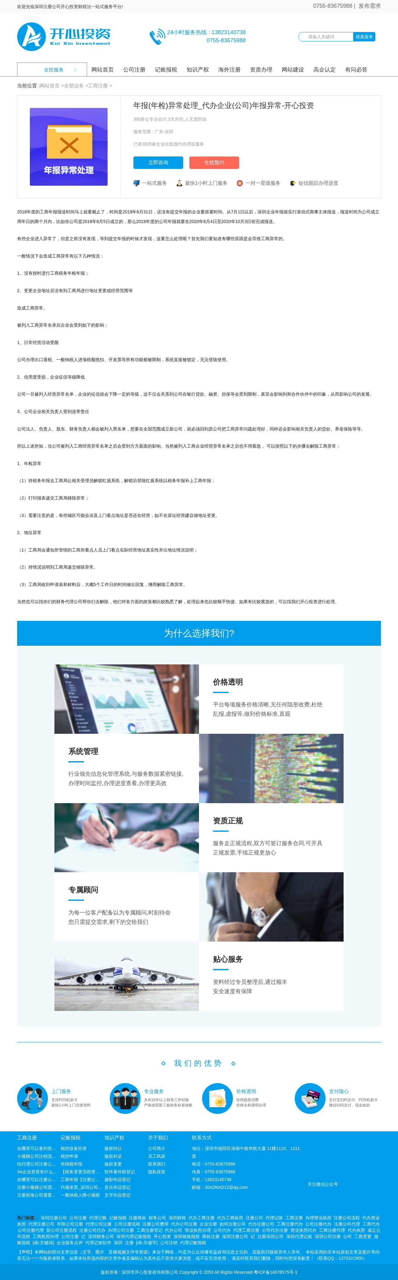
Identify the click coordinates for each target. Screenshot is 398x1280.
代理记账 (98, 1217)
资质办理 (261, 70)
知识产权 (198, 70)
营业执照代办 (303, 1230)
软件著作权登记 (119, 1171)
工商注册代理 (332, 1230)
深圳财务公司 (101, 1236)
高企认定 (324, 70)
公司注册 (134, 70)
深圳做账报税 (187, 1236)
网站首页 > (52, 85)
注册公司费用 (155, 1224)
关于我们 (158, 1137)
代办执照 (356, 1230)
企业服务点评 (70, 1242)
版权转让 (113, 1148)
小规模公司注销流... (36, 1156)
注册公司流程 (347, 1217)
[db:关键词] (43, 1242)
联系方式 (202, 1137)
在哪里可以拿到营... (36, 1148)
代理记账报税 (193, 1242)
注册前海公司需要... (36, 1195)
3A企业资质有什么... (37, 1171)
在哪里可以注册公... (36, 1179)
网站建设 (293, 70)
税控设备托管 (74, 1148)
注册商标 (137, 1217)
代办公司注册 (184, 1224)
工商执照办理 (46, 1236)
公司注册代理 (31, 1230)
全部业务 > (76, 85)
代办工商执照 (230, 1217)
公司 (347, 1236)
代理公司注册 (99, 1224)
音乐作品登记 (117, 1187)
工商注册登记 (150, 1230)
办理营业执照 (318, 1217)
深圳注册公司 (54, 1217)
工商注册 (27, 1137)
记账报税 (166, 70)
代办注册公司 (261, 1224)
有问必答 (356, 70)
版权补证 (113, 1156)
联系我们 (156, 1163)
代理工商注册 (246, 1230)
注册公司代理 (347, 1224)
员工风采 (156, 1156)
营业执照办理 (198, 1230)
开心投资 (162, 1236)
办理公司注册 (121, 1230)
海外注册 (229, 70)
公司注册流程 (127, 1224)
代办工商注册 (201, 1217)
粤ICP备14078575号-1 (275, 1272)
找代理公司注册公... (36, 1163)
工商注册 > (100, 85)
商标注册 (211, 1236)
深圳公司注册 (328, 1236)
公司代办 (222, 1230)
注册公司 (254, 1217)
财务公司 (157, 1217)
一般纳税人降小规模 (80, 1195)
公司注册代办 (318, 1224)
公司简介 (156, 1148)
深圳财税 (177, 1217)
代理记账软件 (98, 1242)
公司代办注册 (275, 1230)
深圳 (118, 1242)
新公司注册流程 (61, 1230)
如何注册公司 (233, 1224)
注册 (129, 1242)
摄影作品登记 (117, 1179)
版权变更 (113, 1163)
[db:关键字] (147, 1242)
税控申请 (69, 1156)
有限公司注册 (70, 1224)
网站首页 (102, 70)
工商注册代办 (290, 1224)
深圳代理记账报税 (133, 1236)
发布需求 (370, 6)
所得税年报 (71, 1163)
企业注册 (208, 1224)
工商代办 (371, 1224)
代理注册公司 (41, 1224)
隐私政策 (156, 1171)
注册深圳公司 (270, 1236)
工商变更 (363, 1236)
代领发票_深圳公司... (81, 1187)
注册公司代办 (92, 1230)
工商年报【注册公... (80, 1179)
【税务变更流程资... (80, 1171)
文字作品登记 (117, 1195)
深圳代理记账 (299, 1236)
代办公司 (173, 1230)
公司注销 (169, 1242)
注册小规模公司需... (36, 1187)
